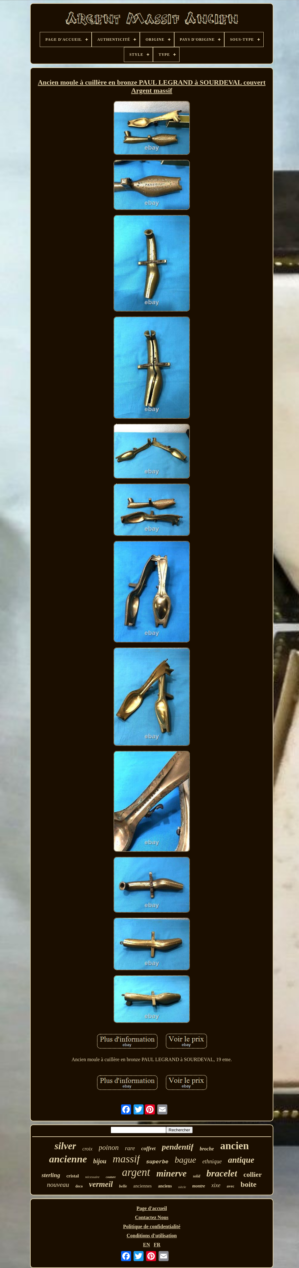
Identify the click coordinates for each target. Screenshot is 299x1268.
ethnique (212, 1161)
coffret (148, 1148)
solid (196, 1176)
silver (65, 1145)
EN (146, 1244)
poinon (109, 1147)
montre (198, 1186)
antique (241, 1160)
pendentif (177, 1146)
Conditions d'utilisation (152, 1235)
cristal (72, 1175)
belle (123, 1186)
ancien (234, 1145)
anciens (165, 1186)
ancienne (68, 1159)
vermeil (101, 1184)
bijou (99, 1161)
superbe (157, 1162)
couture (111, 1177)
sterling (51, 1175)
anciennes (142, 1185)
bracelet (221, 1173)
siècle (182, 1187)
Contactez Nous (151, 1217)
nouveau (58, 1184)
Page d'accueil (151, 1208)
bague (185, 1160)
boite (248, 1184)
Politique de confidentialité (151, 1226)
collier (252, 1174)
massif (126, 1159)
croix (87, 1148)
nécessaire (92, 1177)
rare (130, 1148)
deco (79, 1186)
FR (157, 1244)
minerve (171, 1173)
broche (207, 1148)
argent (136, 1172)
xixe (215, 1185)
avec (231, 1186)
